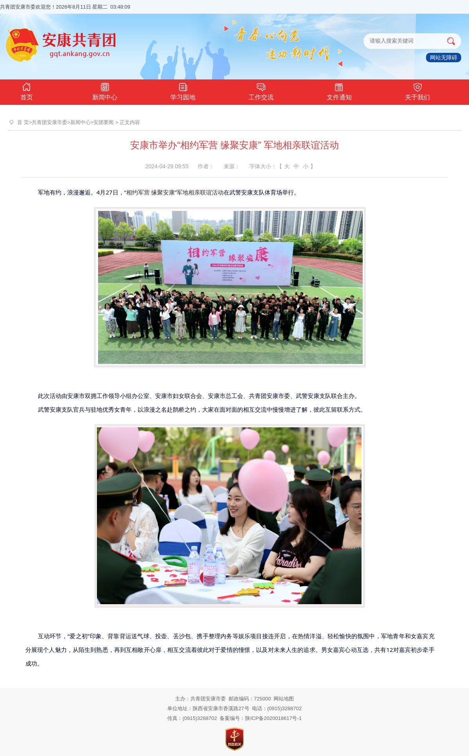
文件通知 (339, 91)
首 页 (23, 122)
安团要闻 (103, 122)
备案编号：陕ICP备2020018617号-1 (261, 718)
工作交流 (261, 91)
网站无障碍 (443, 57)
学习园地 (182, 91)
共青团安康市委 (49, 122)
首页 (26, 91)
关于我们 (417, 91)
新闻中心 (104, 91)
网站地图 (284, 699)
